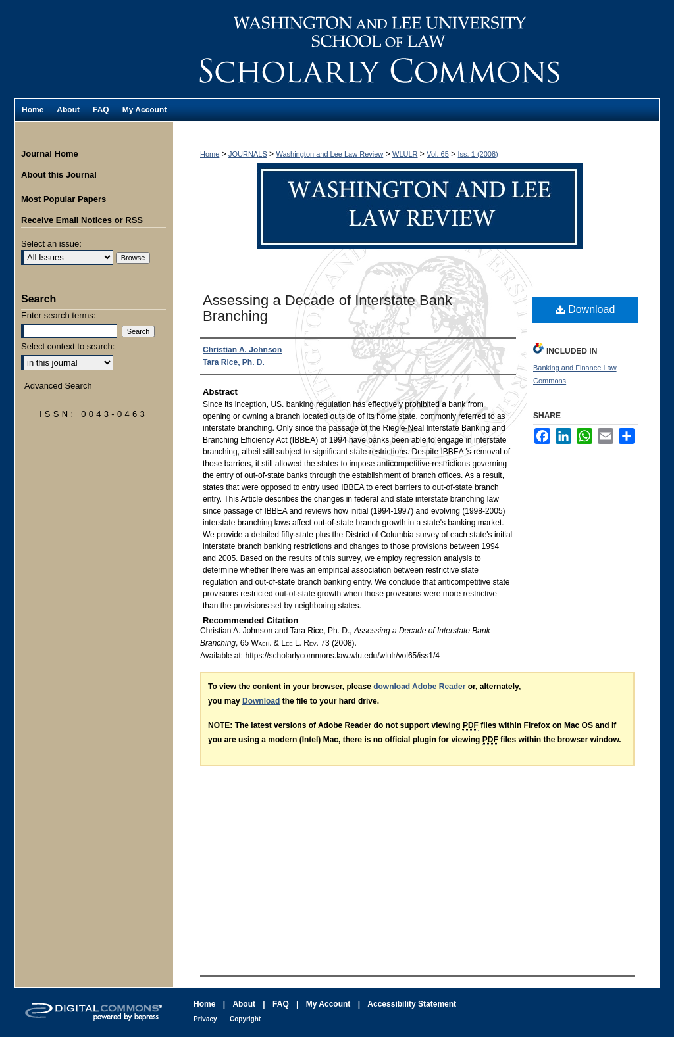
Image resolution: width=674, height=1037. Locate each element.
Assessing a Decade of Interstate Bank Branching (327, 308)
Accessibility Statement (411, 1004)
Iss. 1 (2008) (478, 154)
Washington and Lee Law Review (416, 49)
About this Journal (59, 175)
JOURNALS (247, 154)
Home (209, 154)
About (243, 1004)
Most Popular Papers (63, 199)
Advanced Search (58, 386)
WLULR (405, 154)
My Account (328, 1004)
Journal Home (49, 153)
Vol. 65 (438, 154)
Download (585, 309)
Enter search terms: (58, 315)
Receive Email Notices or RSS (82, 220)
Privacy (205, 1019)
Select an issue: (51, 244)
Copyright (245, 1019)
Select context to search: (68, 346)
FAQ (280, 1004)
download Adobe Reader (419, 686)
